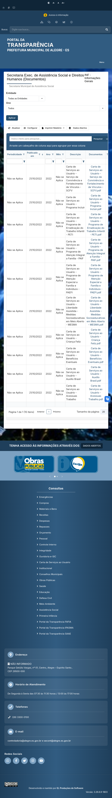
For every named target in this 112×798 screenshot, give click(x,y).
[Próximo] (62, 476)
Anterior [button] (40, 411)
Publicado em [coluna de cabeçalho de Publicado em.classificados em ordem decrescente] (32, 154)
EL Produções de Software (70, 788)
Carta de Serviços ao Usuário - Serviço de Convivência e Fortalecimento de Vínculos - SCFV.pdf (95, 178)
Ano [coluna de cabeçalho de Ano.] (48, 154)
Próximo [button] (57, 411)
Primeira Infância (48, 615)
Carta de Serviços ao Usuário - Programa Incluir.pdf (95, 202)
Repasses (44, 526)
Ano (8, 103)
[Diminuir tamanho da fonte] (54, 3)
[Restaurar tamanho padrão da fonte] (58, 3)
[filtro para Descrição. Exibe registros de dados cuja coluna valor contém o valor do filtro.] (74, 161)
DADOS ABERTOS (92, 445)
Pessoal (43, 538)
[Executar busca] (106, 30)
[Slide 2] (57, 476)
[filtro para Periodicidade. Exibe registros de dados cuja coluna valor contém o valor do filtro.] (15, 161)
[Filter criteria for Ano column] (53, 161)
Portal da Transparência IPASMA (56, 627)
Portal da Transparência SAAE (55, 633)
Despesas (44, 520)
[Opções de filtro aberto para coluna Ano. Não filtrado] (52, 154)
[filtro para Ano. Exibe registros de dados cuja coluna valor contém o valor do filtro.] (48, 161)
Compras (44, 503)
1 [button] (48, 411)
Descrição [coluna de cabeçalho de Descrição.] (75, 154)
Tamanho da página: (88, 411)
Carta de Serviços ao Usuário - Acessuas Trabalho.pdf (96, 392)
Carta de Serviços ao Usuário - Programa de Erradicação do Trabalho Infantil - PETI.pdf (96, 224)
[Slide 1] (55, 476)
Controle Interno (47, 544)
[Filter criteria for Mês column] (63, 161)
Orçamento (45, 532)
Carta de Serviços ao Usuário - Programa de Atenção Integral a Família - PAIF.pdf (95, 250)
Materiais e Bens (48, 509)
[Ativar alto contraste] (49, 2)
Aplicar (12, 118)
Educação (44, 592)
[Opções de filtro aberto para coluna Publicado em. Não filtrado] (39, 154)
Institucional (45, 568)
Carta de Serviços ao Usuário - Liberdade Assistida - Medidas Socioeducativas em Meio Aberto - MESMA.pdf (95, 311)
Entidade (11, 93)
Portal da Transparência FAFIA (55, 621)
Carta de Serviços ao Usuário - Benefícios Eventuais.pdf (95, 355)
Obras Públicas (47, 580)
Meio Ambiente (47, 603)
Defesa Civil (45, 598)
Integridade (45, 550)
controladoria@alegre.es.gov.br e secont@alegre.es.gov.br (39, 740)
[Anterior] (50, 476)
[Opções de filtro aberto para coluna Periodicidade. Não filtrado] (23, 154)
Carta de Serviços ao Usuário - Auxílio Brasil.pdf (95, 374)
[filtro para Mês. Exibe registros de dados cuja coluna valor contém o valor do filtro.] (58, 161)
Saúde (42, 586)
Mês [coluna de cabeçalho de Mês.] (58, 154)
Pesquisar (98, 139)
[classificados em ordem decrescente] (42, 154)
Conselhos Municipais (51, 574)
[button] (42, 98)
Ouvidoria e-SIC (47, 556)
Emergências (46, 497)
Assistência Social (48, 609)
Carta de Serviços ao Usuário (54, 562)
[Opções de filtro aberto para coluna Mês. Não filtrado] (63, 154)
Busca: (4, 29)
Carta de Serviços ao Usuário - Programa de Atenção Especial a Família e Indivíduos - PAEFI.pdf (95, 279)
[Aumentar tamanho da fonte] (63, 3)
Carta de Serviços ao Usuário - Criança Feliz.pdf (95, 336)
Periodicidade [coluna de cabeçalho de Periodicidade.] (14, 154)
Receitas (43, 514)
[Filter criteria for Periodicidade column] (24, 161)
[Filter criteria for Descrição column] (83, 161)
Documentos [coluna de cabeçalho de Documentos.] (96, 154)
